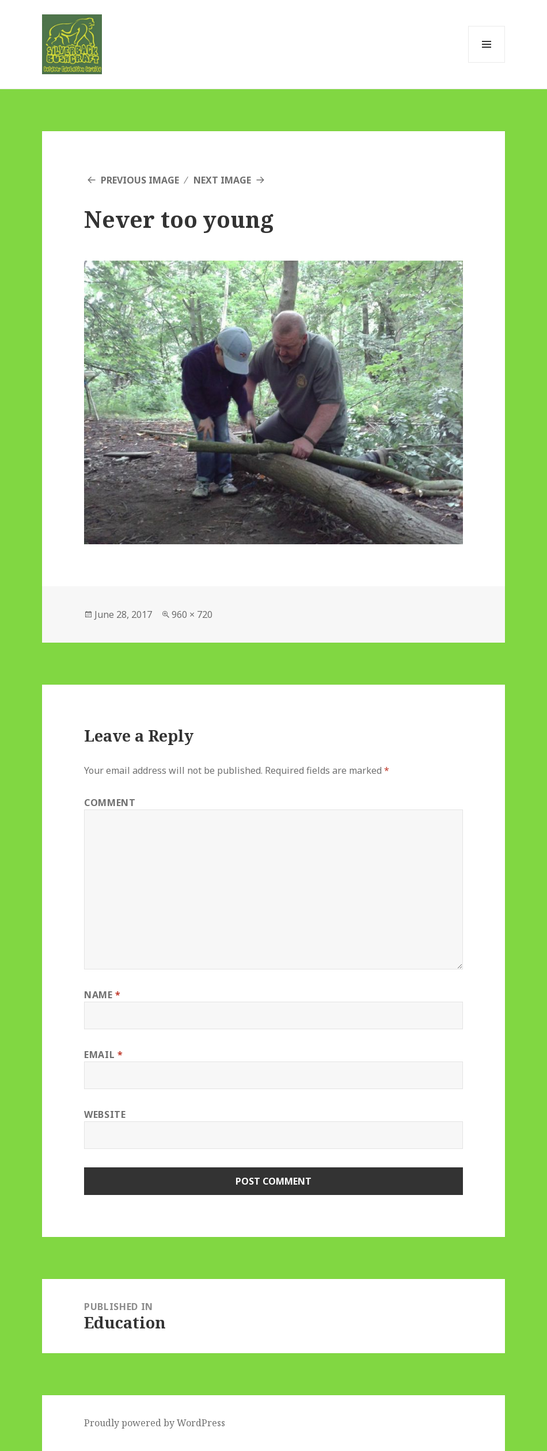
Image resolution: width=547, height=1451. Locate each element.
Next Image (222, 180)
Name (102, 994)
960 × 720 (192, 614)
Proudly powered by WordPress (154, 1422)
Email (103, 1054)
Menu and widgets (487, 62)
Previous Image (140, 180)
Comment (109, 802)
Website (105, 1114)
